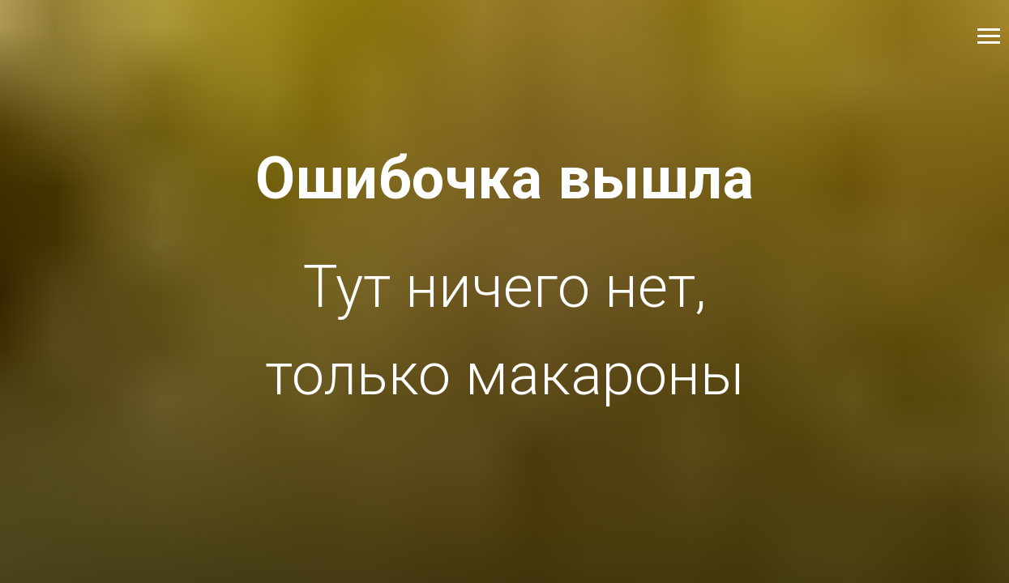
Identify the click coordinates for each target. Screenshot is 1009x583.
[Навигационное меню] (988, 36)
